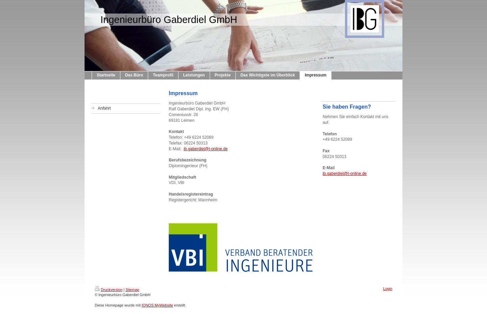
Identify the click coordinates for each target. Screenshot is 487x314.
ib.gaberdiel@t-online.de (206, 149)
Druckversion (108, 290)
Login (387, 289)
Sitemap (132, 290)
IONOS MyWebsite (157, 305)
